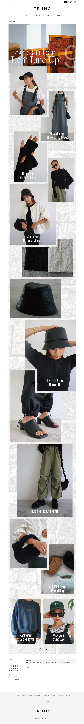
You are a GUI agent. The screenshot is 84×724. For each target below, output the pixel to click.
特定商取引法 (37, 695)
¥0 (74, 3)
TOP (9, 21)
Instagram (36, 701)
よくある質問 (23, 695)
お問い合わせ (54, 695)
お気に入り (71, 2)
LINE (50, 701)
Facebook (43, 701)
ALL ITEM (24, 15)
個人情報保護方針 (46, 695)
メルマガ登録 (67, 695)
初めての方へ (16, 695)
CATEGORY (49, 15)
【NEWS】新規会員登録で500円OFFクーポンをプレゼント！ (12, 2)
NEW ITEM (37, 15)
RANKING (59, 15)
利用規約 (30, 695)
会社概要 (61, 695)
